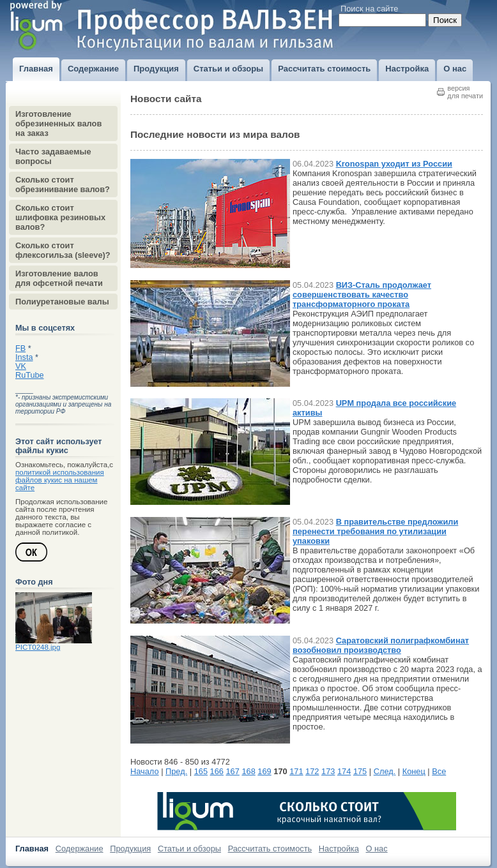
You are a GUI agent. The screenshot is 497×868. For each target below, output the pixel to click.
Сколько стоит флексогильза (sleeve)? (63, 250)
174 (344, 771)
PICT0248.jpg (37, 647)
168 (248, 771)
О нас (377, 848)
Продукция (130, 848)
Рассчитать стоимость (270, 848)
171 (296, 771)
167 (233, 771)
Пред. (176, 771)
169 (264, 771)
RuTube (29, 375)
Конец (413, 771)
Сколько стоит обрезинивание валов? (62, 184)
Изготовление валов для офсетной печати (59, 278)
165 (201, 771)
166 (217, 771)
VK (20, 366)
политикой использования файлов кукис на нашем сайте (59, 479)
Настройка (339, 848)
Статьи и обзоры (189, 848)
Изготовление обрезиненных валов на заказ (58, 123)
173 (328, 771)
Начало (144, 771)
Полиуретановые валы (62, 301)
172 (312, 771)
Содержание (79, 848)
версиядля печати (465, 92)
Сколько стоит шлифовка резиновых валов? (60, 217)
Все (439, 771)
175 (360, 771)
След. (385, 771)
